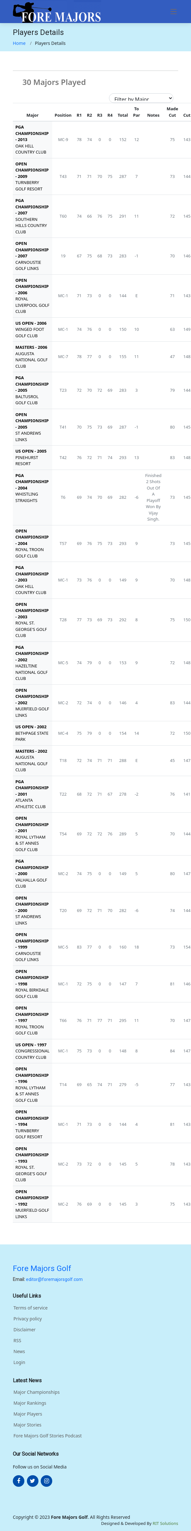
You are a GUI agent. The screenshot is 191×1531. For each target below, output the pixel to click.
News (19, 1351)
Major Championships (36, 1392)
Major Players (27, 1414)
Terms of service (30, 1308)
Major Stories (27, 1425)
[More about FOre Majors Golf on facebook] (18, 1481)
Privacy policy (27, 1319)
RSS (17, 1340)
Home (19, 43)
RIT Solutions (165, 1523)
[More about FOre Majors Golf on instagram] (46, 1481)
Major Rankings (29, 1403)
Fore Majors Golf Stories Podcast (47, 1436)
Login (19, 1362)
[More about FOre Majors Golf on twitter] (32, 1481)
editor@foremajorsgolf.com (54, 1279)
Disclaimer (24, 1329)
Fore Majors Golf (42, 1268)
